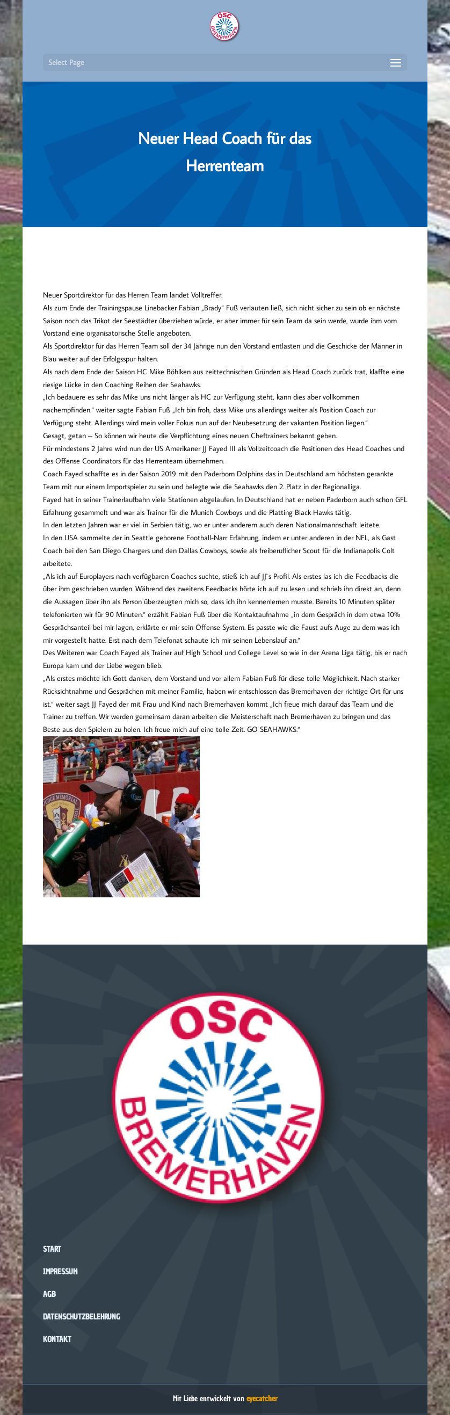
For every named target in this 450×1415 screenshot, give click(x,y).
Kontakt (57, 1339)
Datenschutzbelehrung (81, 1317)
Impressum (60, 1272)
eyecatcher (262, 1399)
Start (52, 1249)
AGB (49, 1294)
